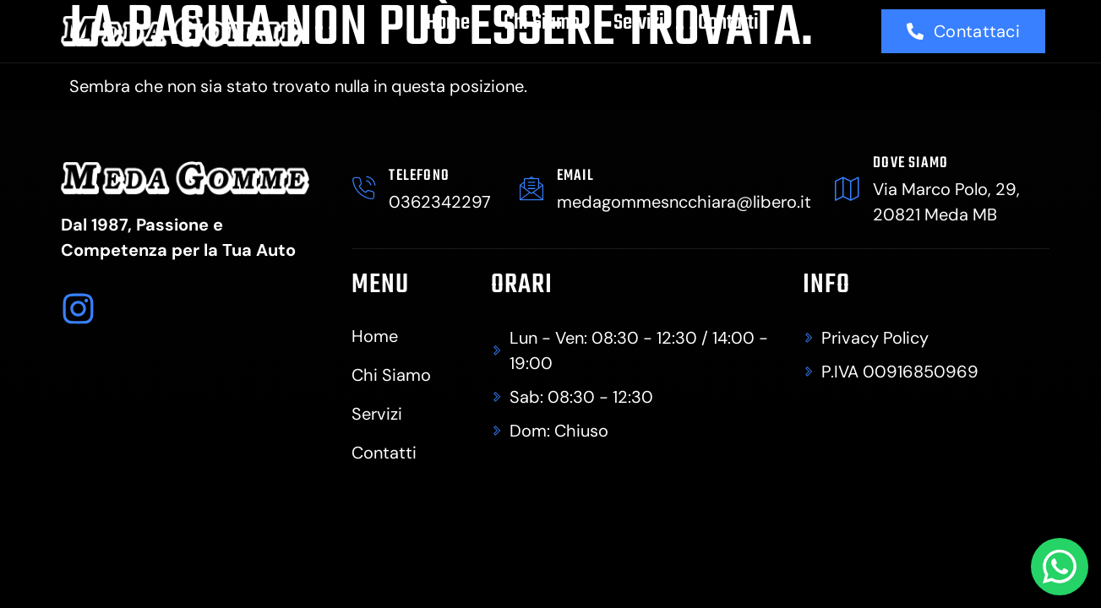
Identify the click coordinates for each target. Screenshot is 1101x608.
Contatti (728, 23)
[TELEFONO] (364, 188)
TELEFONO (420, 176)
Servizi (638, 23)
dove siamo (910, 163)
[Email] (531, 188)
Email (575, 176)
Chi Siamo (542, 23)
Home (448, 23)
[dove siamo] (847, 188)
